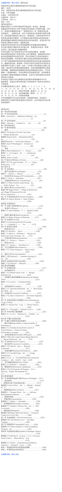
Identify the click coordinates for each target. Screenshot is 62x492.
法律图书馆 (5, 3)
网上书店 (15, 3)
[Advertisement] (31, 473)
